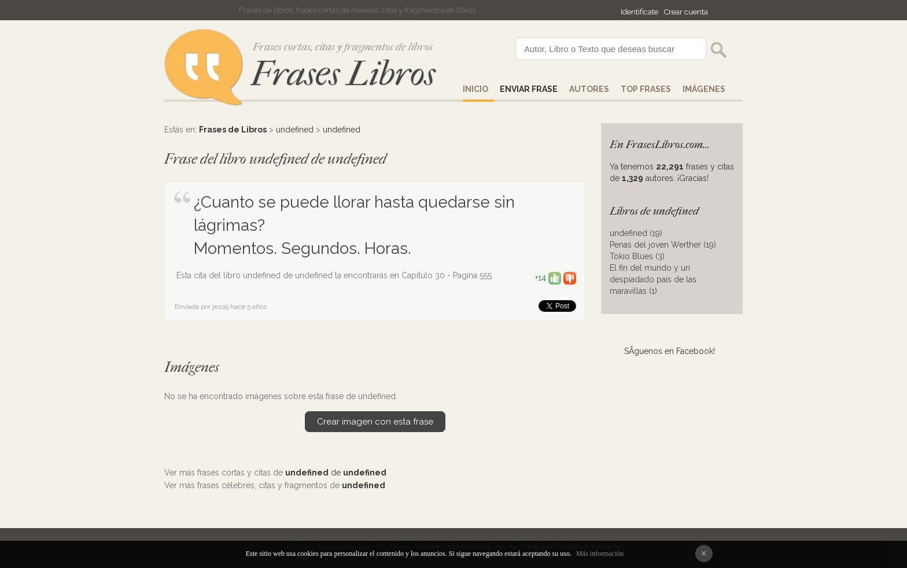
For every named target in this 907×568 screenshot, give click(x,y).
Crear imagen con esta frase (375, 421)
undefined (295, 129)
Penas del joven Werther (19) (663, 244)
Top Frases (646, 89)
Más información (600, 553)
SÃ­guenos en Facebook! (669, 351)
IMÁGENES (704, 89)
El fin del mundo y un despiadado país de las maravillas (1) (653, 279)
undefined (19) (636, 233)
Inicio (475, 89)
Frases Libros (343, 73)
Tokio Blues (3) (637, 256)
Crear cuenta (686, 12)
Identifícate (639, 12)
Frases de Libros (233, 129)
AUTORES (589, 89)
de (335, 472)
